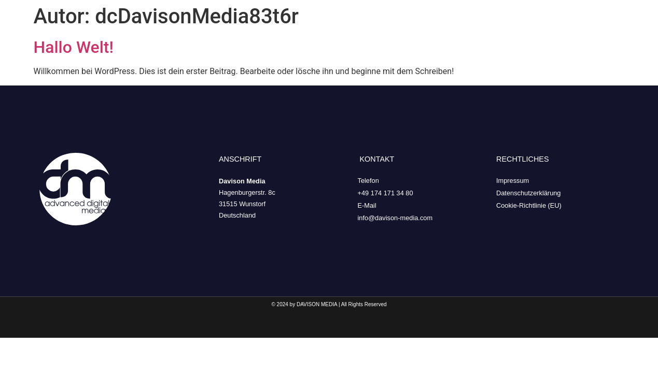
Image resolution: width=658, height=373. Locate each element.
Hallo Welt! (74, 47)
